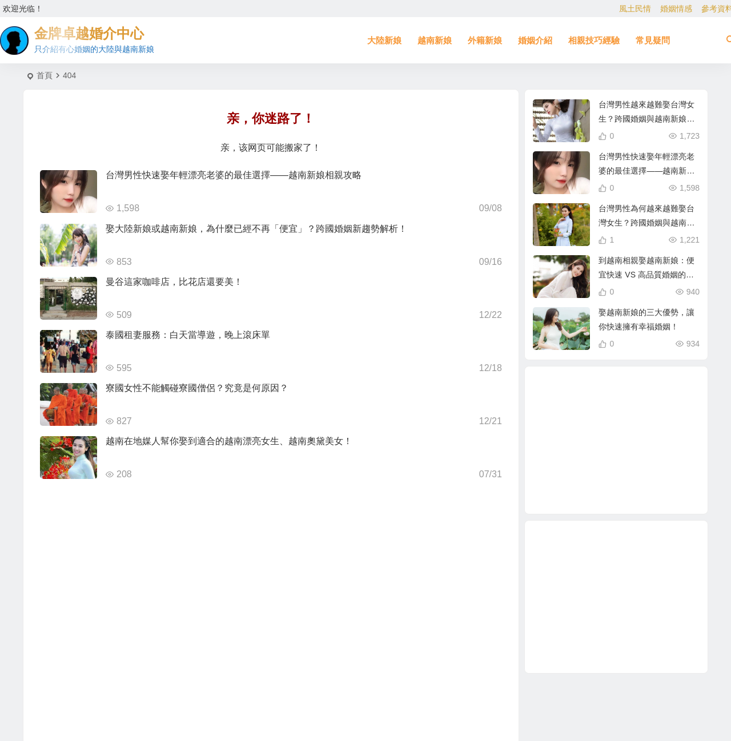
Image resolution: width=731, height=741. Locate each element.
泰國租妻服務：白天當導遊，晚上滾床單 (188, 335)
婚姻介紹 (535, 40)
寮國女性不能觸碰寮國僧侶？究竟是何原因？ (197, 388)
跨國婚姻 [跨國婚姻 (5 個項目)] (618, 440)
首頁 (45, 75)
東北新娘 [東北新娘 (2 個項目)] (612, 488)
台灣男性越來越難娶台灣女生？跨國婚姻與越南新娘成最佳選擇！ (646, 119)
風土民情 (635, 8)
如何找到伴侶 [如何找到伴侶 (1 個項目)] (604, 416)
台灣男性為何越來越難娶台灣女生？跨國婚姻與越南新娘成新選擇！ (646, 222)
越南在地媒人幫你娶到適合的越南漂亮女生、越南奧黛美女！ (229, 441)
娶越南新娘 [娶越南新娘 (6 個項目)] (665, 428)
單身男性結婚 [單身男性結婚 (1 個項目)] (598, 465)
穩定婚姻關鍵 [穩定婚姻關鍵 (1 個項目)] (583, 476)
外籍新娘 (485, 40)
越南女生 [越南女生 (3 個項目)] (577, 441)
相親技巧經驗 (594, 40)
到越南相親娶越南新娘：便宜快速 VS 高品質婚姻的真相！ (646, 274)
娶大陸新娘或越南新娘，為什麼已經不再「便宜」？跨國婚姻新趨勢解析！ (256, 228)
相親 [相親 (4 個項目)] (644, 427)
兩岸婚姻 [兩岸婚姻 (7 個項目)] (642, 412)
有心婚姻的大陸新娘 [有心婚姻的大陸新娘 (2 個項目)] (659, 455)
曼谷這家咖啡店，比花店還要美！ (174, 282)
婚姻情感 (676, 8)
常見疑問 (653, 40)
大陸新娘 (384, 40)
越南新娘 (434, 40)
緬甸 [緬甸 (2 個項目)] (643, 483)
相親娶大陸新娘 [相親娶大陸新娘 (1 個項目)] (640, 400)
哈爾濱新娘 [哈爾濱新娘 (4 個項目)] (630, 470)
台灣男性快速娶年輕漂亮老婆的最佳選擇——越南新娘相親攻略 (234, 175)
